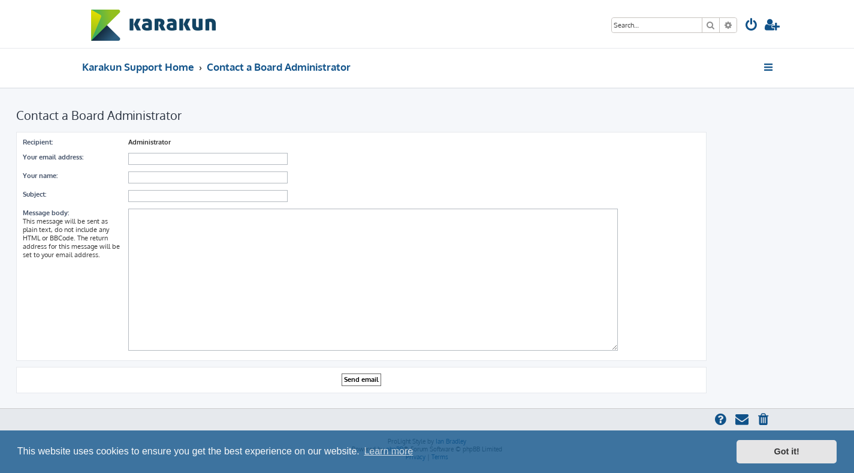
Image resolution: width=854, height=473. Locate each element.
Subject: (34, 194)
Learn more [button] (388, 451)
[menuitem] (751, 26)
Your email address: (53, 157)
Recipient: (38, 142)
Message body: (46, 213)
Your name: (40, 175)
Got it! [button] (786, 451)
